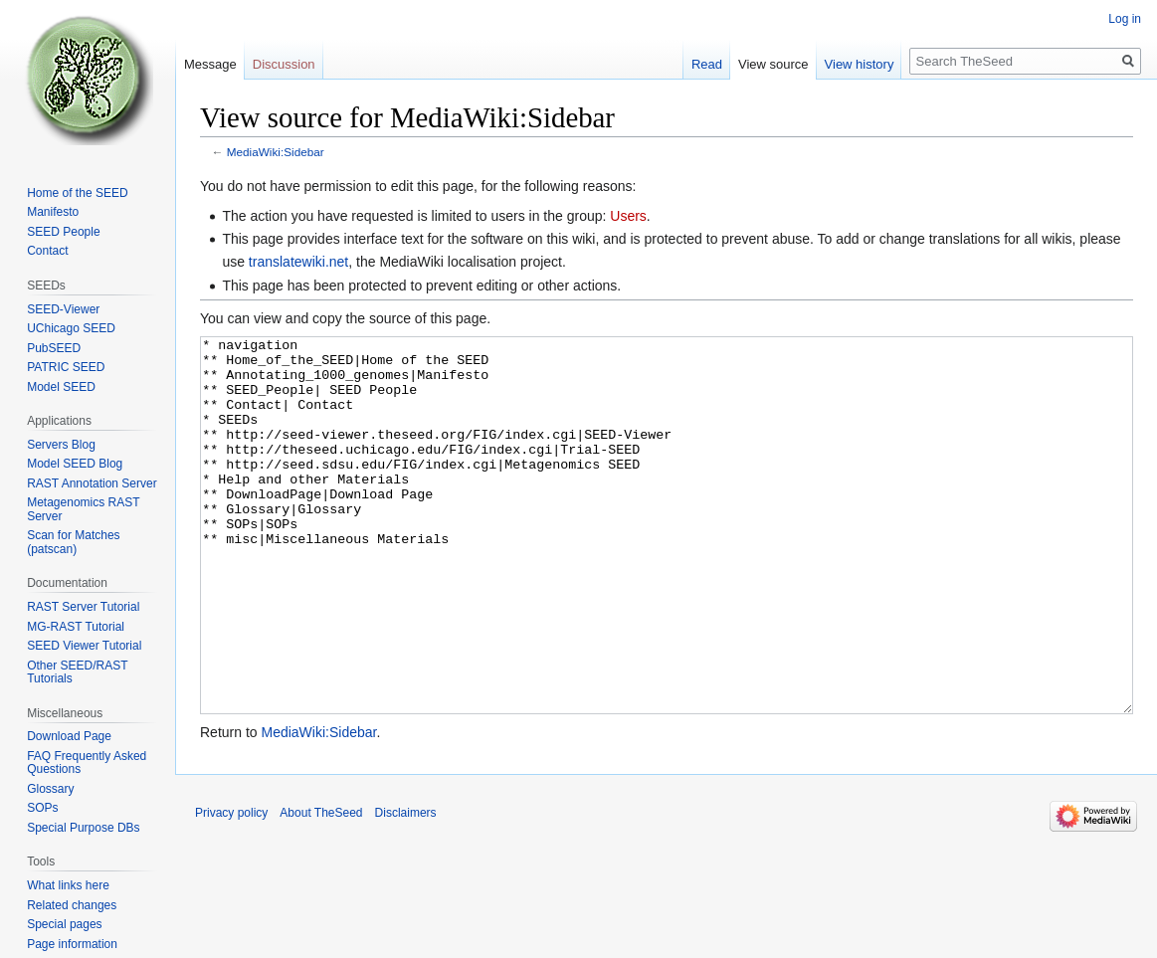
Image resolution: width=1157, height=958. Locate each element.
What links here (68, 885)
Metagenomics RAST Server (83, 509)
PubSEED (54, 348)
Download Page (69, 736)
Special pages (64, 924)
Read (706, 64)
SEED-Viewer (63, 309)
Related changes (71, 905)
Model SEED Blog (74, 464)
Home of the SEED (77, 193)
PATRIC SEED (65, 367)
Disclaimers (406, 887)
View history (859, 64)
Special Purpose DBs (83, 828)
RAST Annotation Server (92, 483)
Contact (47, 251)
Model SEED (61, 387)
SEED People (63, 232)
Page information (72, 944)
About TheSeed (321, 887)
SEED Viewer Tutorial (84, 646)
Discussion (284, 64)
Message (210, 64)
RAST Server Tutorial (83, 607)
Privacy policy (231, 887)
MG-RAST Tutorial (75, 627)
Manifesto (53, 212)
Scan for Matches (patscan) (73, 542)
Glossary (50, 789)
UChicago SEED (71, 328)
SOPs (42, 808)
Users (628, 216)
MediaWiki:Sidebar (275, 151)
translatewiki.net (298, 262)
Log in (1124, 19)
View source (773, 64)
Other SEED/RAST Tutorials (77, 672)
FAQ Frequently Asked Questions (86, 763)
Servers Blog (61, 445)
